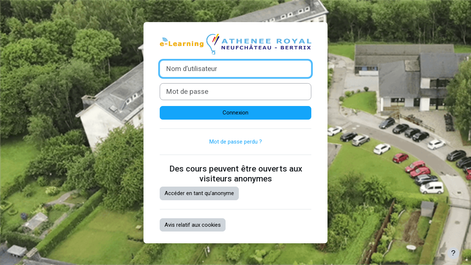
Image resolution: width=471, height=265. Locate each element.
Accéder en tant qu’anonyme (199, 193)
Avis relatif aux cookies (192, 225)
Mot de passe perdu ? (235, 141)
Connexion (235, 112)
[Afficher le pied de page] (453, 253)
